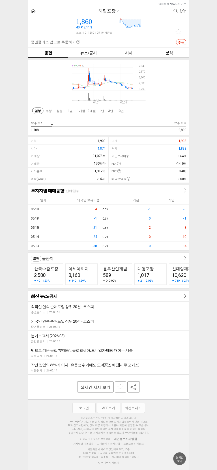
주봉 (49, 111)
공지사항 (115, 443)
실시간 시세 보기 (95, 387)
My (183, 11)
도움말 (119, 163)
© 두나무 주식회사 (108, 462)
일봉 (38, 111)
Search (176, 11)
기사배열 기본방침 (83, 443)
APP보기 (108, 408)
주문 (181, 42)
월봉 (59, 111)
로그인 (84, 408)
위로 (179, 459)
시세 (129, 52)
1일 (70, 111)
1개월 (81, 111)
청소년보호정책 (101, 439)
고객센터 (102, 443)
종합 (48, 52)
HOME (33, 11)
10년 (120, 111)
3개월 (92, 111)
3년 (110, 111)
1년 (101, 111)
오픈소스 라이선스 (133, 443)
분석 (169, 52)
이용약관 (85, 439)
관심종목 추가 (178, 31)
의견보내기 (133, 408)
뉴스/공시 (88, 52)
